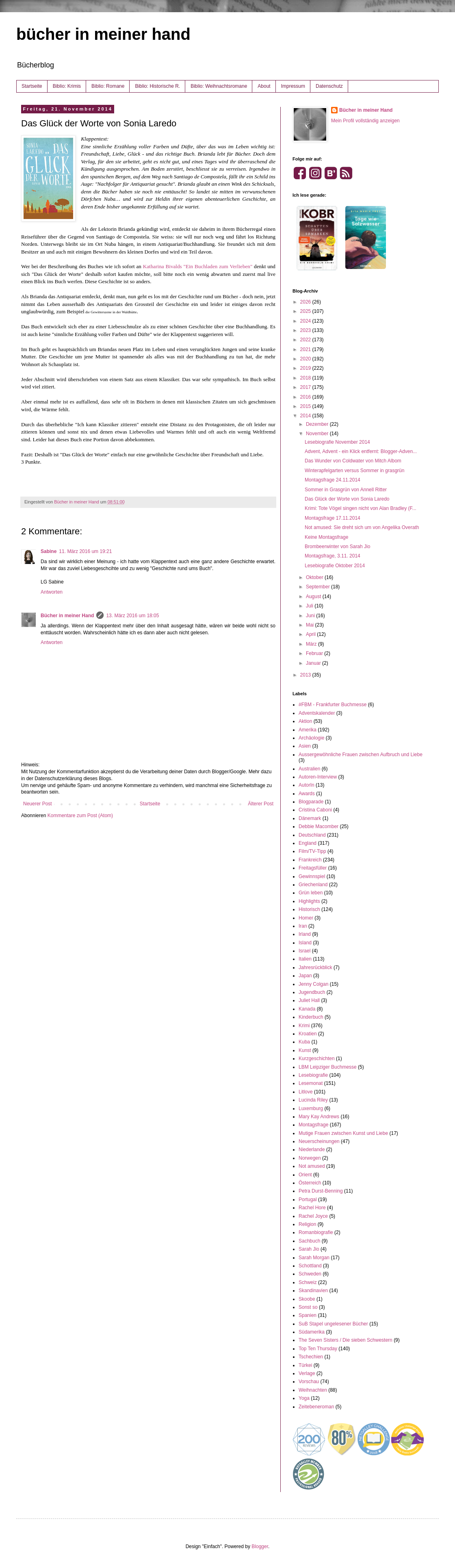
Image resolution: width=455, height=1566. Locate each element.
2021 (306, 349)
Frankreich (310, 860)
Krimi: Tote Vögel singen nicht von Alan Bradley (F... (360, 508)
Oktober (315, 577)
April (311, 634)
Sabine (48, 551)
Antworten (52, 592)
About (264, 86)
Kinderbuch (311, 1017)
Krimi (304, 1025)
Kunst (305, 1050)
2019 (306, 368)
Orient (305, 1175)
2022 (306, 340)
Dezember (318, 424)
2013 (306, 675)
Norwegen (310, 1158)
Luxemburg (311, 1108)
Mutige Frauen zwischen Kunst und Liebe (343, 1133)
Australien (309, 769)
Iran (303, 926)
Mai (310, 625)
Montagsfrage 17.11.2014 (332, 518)
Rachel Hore (312, 1207)
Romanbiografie (316, 1232)
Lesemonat (311, 1083)
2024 (306, 321)
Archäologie (311, 738)
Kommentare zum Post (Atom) (80, 815)
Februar (315, 653)
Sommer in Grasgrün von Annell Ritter (346, 489)
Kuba (304, 1042)
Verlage (307, 1373)
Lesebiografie (313, 1075)
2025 (306, 311)
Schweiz (308, 1282)
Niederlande (312, 1149)
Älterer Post (260, 804)
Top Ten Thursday (318, 1348)
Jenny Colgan (313, 984)
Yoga (304, 1398)
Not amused (312, 1166)
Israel (304, 951)
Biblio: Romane (107, 86)
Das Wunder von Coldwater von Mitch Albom (353, 461)
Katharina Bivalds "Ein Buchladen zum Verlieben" (198, 266)
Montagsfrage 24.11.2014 (332, 480)
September (318, 587)
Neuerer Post (37, 804)
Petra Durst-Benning (321, 1191)
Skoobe (307, 1299)
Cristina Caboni (315, 810)
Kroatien (308, 1034)
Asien (305, 746)
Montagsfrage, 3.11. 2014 (332, 556)
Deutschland (312, 835)
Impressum (293, 86)
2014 (306, 416)
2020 (306, 359)
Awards (307, 793)
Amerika (307, 730)
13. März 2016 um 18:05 (132, 615)
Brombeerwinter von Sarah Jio (337, 546)
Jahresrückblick (315, 967)
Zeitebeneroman (316, 1407)
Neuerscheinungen (319, 1141)
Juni (311, 615)
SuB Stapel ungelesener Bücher (333, 1324)
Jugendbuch (312, 992)
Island (305, 943)
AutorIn (306, 785)
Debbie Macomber (318, 826)
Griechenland (313, 884)
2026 (306, 302)
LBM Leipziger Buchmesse (328, 1067)
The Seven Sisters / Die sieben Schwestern (345, 1340)
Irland (305, 934)
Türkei (305, 1365)
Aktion (305, 721)
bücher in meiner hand (103, 34)
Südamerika (312, 1332)
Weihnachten (313, 1390)
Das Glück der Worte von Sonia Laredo (347, 499)
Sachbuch (309, 1241)
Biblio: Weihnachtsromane (219, 86)
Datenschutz (329, 86)
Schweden (310, 1274)
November (318, 433)
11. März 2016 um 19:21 (85, 551)
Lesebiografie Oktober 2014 (335, 565)
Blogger (259, 1546)
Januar (314, 663)
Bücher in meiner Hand (67, 615)
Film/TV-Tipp (312, 851)
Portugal (308, 1199)
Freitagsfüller (313, 868)
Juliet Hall (309, 1000)
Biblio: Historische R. (157, 86)
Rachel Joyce (313, 1216)
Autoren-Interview (318, 777)
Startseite (32, 86)
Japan (305, 975)
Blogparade (311, 802)
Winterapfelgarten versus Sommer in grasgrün (354, 470)
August (314, 596)
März (312, 644)
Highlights (309, 901)
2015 (306, 406)
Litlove (306, 1092)
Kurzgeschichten (317, 1058)
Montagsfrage (313, 1125)
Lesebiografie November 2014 (337, 442)
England (307, 843)
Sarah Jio (309, 1249)
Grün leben (311, 893)
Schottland (310, 1266)
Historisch (309, 909)
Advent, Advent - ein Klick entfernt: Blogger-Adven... (361, 451)
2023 (306, 330)
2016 (306, 397)
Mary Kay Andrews (319, 1116)
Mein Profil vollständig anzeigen (365, 121)
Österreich (310, 1183)
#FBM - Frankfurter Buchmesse (332, 704)
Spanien (307, 1315)
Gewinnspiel (312, 876)
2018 (306, 378)
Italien (305, 959)
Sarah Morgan (314, 1257)
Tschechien (311, 1357)
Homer (306, 918)
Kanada (307, 1009)
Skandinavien (313, 1290)
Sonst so (308, 1307)
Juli (310, 606)
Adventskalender (317, 713)
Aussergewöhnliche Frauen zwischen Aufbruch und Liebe (360, 754)
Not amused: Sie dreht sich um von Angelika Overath (362, 527)
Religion (307, 1224)
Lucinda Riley (313, 1100)
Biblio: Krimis (67, 86)
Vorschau (309, 1381)
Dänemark (310, 818)
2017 (306, 387)
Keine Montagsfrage (326, 537)
